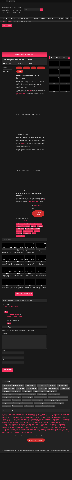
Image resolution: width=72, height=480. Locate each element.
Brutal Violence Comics (40, 362)
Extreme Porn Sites (28, 362)
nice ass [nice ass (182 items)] (64, 338)
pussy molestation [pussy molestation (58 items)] (62, 341)
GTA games (39, 86)
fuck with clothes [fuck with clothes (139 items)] (9, 335)
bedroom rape (38, 165)
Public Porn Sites (20, 358)
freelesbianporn (44, 365)
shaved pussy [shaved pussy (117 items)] (27, 344)
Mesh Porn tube (20, 355)
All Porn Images (44, 367)
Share (29, 63)
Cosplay (43, 18)
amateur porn (25, 372)
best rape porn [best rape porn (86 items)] (31, 326)
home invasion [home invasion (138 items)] (54, 335)
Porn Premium (57, 358)
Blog (67, 18)
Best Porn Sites (14, 367)
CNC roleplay (23, 114)
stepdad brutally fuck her (33, 142)
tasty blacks (48, 360)
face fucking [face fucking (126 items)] (39, 332)
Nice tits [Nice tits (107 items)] (7, 341)
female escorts (46, 372)
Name (3, 291)
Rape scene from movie (23, 18)
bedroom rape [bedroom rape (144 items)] (18, 326)
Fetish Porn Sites (54, 363)
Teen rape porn (35, 18)
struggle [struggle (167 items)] (7, 347)
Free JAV (28, 365)
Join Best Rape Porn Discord (36, 381)
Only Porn (15, 363)
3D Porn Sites (11, 358)
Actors (4, 21)
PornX (21, 367)
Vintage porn (25, 357)
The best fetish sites (8, 362)
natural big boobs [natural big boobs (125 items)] (41, 338)
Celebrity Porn (38, 358)
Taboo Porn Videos (34, 370)
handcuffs (37, 169)
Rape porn (5, 18)
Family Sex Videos (6, 368)
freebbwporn (62, 365)
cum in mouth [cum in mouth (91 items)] (54, 329)
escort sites (54, 372)
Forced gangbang (57, 360)
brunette (19, 167)
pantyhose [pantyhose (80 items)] (27, 341)
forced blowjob (20, 169)
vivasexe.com (17, 357)
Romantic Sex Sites (48, 358)
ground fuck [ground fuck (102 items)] (31, 335)
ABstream (20, 71)
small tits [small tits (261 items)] (49, 344)
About (20, 63)
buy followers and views (36, 372)
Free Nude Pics (53, 357)
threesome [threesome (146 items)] (30, 347)
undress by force (21, 177)
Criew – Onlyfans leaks (25, 363)
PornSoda (26, 367)
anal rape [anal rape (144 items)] (7, 326)
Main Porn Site (44, 363)
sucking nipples (27, 174)
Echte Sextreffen (25, 368)
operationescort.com (20, 93)
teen (33, 174)
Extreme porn (9, 357)
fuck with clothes (29, 169)
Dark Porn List (66, 360)
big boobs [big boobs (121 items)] (42, 326)
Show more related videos (24, 235)
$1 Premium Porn (44, 357)
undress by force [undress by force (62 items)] (42, 347)
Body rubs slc (62, 357)
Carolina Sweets (38, 146)
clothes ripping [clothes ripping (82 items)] (32, 329)
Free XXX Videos (34, 357)
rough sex (37, 172)
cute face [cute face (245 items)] (65, 329)
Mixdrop (33, 67)
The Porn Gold (36, 363)
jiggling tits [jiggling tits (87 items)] (7, 338)
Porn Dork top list (63, 363)
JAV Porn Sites (29, 358)
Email (3, 296)
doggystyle (40, 167)
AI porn (15, 21)
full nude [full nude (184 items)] (20, 335)
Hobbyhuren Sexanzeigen (47, 370)
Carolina (30, 90)
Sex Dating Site (16, 368)
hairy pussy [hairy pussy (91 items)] (42, 335)
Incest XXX (63, 367)
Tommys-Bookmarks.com (55, 355)
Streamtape (26, 67)
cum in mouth (26, 167)
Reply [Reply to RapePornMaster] (9, 264)
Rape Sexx (50, 362)
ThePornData (57, 362)
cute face (33, 167)
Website (4, 301)
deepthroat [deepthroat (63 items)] (16, 332)
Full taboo (4, 355)
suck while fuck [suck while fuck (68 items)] (18, 347)
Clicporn (38, 355)
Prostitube (29, 373)
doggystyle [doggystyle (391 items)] (27, 332)
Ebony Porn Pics (25, 360)
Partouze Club (44, 355)
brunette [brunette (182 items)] (21, 329)
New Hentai (5, 365)
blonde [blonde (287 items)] (52, 326)
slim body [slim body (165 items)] (39, 344)
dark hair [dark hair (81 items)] (7, 332)
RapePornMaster (14, 255)
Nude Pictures (17, 372)
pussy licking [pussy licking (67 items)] (50, 341)
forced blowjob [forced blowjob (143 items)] (51, 332)
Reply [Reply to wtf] (6, 253)
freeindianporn (35, 365)
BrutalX (43, 141)
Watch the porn (38, 155)
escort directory (62, 372)
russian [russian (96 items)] (17, 344)
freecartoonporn (53, 365)
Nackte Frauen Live (60, 370)
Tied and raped (59, 18)
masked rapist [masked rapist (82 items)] (28, 338)
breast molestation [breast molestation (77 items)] (9, 329)
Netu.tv (19, 67)
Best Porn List (8, 372)
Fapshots (23, 373)
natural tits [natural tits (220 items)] (53, 338)
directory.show (11, 355)
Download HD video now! (24, 54)
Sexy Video (17, 360)
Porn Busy (17, 373)
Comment (4, 274)
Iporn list (64, 362)
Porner (31, 367)
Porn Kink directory (54, 367)
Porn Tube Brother (30, 355)
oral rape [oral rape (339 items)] (17, 341)
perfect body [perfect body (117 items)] (38, 341)
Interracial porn (5, 367)
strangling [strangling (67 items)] (59, 344)
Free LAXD (22, 365)
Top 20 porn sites (18, 362)
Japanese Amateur (13, 365)
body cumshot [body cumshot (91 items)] (63, 326)
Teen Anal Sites (45, 368)
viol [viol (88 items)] (52, 347)
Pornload (37, 367)
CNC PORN (10, 373)
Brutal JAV (10, 360)
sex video (41, 360)
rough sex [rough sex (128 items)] (7, 344)
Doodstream (40, 67)
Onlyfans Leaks (34, 360)
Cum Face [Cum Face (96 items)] (43, 329)
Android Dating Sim (35, 368)
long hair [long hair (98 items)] (17, 338)
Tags (10, 21)
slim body (19, 174)
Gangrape (13, 18)
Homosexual (50, 18)
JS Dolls (10, 363)
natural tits (19, 172)
